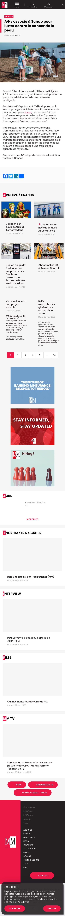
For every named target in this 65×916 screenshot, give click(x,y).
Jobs (19, 784)
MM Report (28, 815)
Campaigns (29, 807)
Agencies (27, 830)
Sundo (27, 112)
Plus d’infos (23, 901)
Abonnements (44, 784)
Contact (44, 875)
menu (16, 4)
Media (26, 841)
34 (54, 355)
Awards (27, 856)
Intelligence (29, 837)
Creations (28, 845)
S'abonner (48, 4)
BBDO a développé (14, 316)
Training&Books (31, 860)
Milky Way (28, 811)
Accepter (15, 908)
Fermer (52, 908)
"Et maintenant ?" (15, 317)
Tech (25, 863)
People (26, 852)
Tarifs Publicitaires (34, 792)
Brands (26, 833)
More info (32, 519)
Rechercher (32, 4)
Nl (63, 4)
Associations (29, 848)
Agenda (27, 819)
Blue (25, 867)
